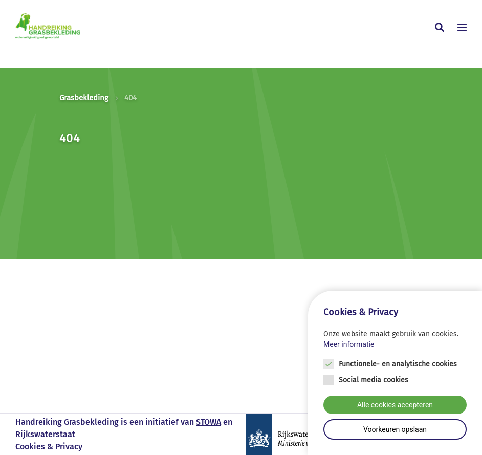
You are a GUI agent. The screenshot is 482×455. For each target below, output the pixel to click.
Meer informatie (348, 344)
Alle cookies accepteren (395, 405)
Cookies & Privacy (48, 446)
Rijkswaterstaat (45, 434)
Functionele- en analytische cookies (398, 364)
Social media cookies (373, 380)
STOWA (208, 422)
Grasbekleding (83, 97)
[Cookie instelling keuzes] (395, 373)
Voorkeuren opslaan (395, 429)
